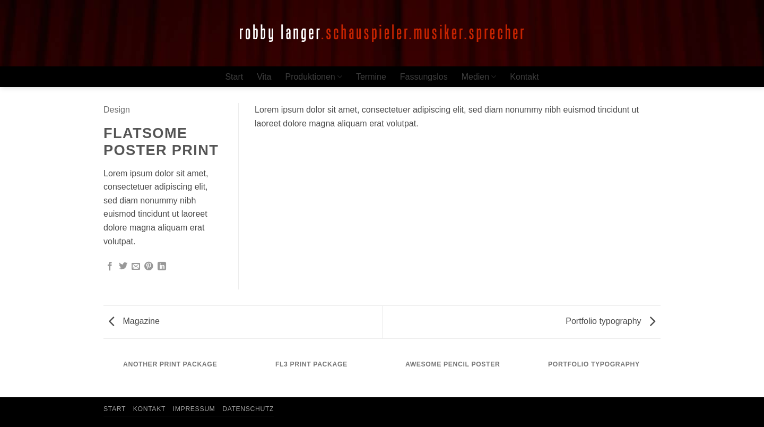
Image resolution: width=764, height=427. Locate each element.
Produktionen (313, 77)
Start (234, 76)
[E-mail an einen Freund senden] (136, 266)
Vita (264, 76)
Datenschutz (248, 409)
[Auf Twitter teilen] (123, 266)
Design (116, 109)
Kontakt (524, 76)
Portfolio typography (610, 321)
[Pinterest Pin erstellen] (148, 266)
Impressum (194, 409)
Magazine (134, 321)
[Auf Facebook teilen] (110, 266)
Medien (479, 77)
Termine (371, 76)
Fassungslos (424, 76)
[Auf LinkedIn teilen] (162, 266)
